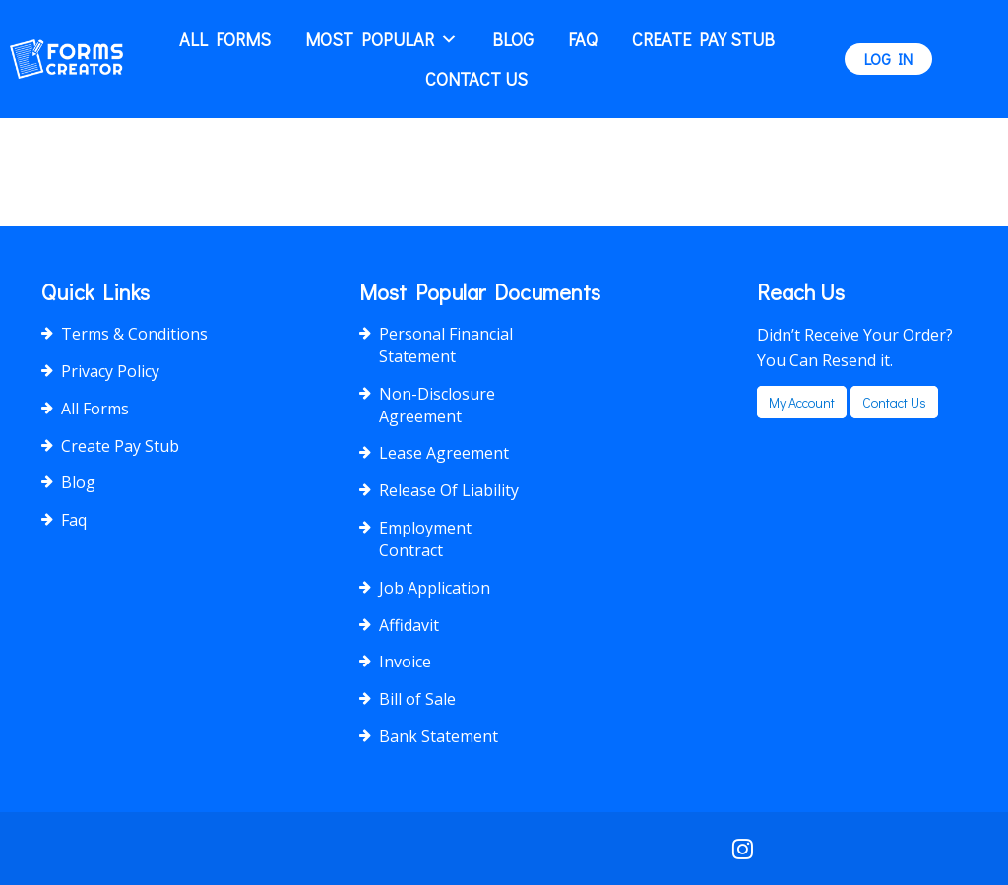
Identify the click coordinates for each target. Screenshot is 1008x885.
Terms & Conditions (134, 334)
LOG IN (888, 58)
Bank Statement (438, 736)
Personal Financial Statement (446, 345)
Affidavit (409, 625)
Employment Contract (425, 539)
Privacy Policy (110, 371)
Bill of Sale (417, 699)
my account (802, 402)
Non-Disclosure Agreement (437, 405)
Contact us (894, 402)
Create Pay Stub (703, 39)
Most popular (381, 39)
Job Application (434, 588)
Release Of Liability (449, 490)
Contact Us (476, 79)
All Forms (225, 39)
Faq (583, 39)
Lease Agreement (444, 453)
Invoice (405, 661)
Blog (513, 39)
